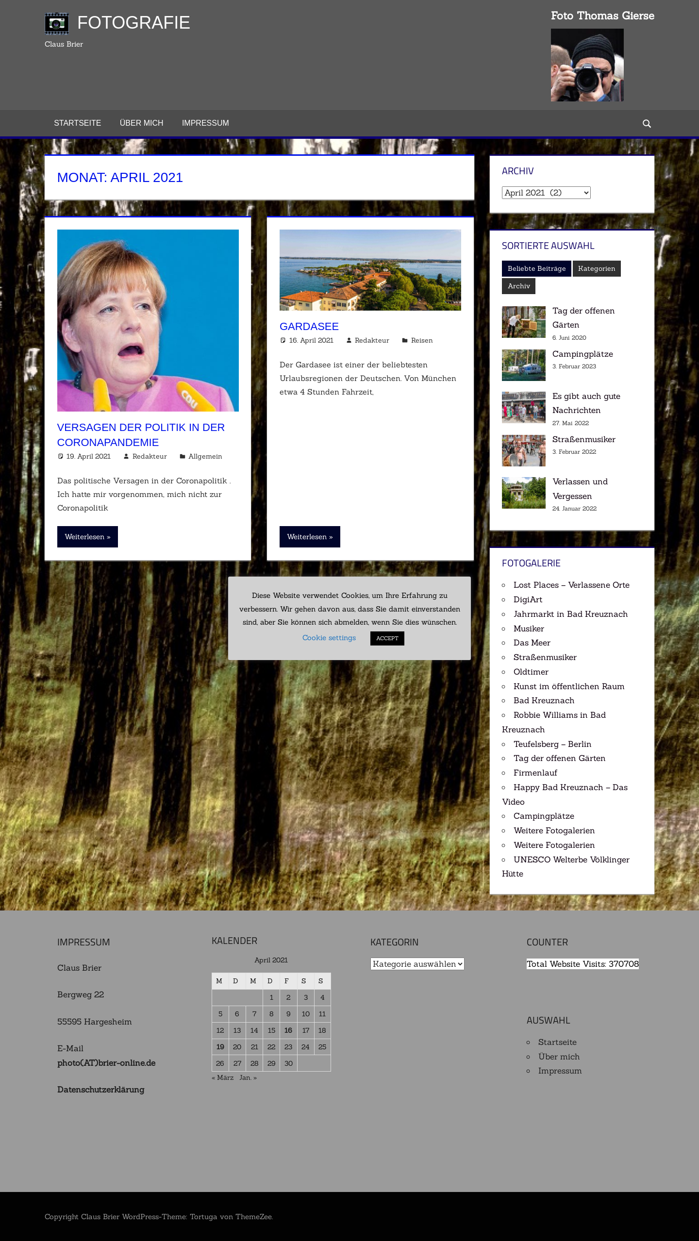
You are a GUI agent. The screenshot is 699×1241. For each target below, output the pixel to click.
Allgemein (205, 456)
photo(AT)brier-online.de (106, 1063)
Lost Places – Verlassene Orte (572, 584)
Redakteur (150, 456)
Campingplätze (582, 353)
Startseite (77, 123)
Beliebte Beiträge (537, 268)
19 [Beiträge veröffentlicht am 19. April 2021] (220, 1046)
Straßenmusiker (584, 439)
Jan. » (248, 1077)
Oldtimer (531, 671)
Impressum (205, 123)
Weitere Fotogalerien (554, 830)
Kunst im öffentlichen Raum (569, 686)
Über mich (142, 123)
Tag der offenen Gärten (560, 758)
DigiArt (528, 599)
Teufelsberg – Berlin (553, 744)
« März (222, 1077)
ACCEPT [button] (387, 638)
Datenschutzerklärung (100, 1089)
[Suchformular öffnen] (647, 123)
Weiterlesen (84, 536)
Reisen (422, 340)
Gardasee (309, 326)
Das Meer (532, 642)
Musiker (529, 628)
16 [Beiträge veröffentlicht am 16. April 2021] (288, 1030)
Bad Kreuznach (544, 700)
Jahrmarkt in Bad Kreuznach (571, 614)
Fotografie (133, 23)
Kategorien (597, 268)
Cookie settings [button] (329, 637)
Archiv (519, 285)
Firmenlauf (536, 772)
